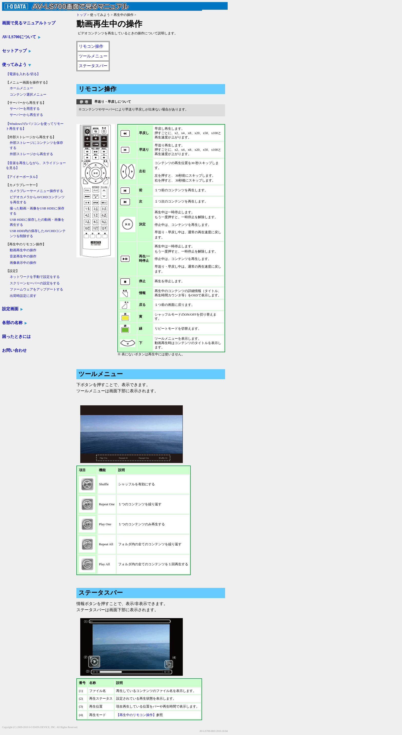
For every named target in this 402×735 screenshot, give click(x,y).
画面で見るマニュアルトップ (28, 23)
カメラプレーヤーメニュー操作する (36, 191)
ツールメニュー (93, 56)
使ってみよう (17, 64)
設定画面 (12, 309)
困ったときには (16, 336)
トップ (81, 15)
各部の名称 (14, 322)
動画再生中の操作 (23, 250)
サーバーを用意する (25, 108)
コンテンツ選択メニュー (28, 94)
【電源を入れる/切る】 (23, 74)
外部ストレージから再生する (31, 154)
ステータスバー (93, 66)
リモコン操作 (91, 46)
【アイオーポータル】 (22, 177)
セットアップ (17, 50)
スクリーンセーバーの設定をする (35, 283)
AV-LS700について (21, 37)
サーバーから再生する (26, 115)
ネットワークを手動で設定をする (35, 277)
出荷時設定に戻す (23, 296)
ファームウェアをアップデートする (36, 289)
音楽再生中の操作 (23, 256)
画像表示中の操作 (23, 263)
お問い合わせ (14, 350)
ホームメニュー (21, 88)
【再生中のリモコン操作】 (136, 715)
